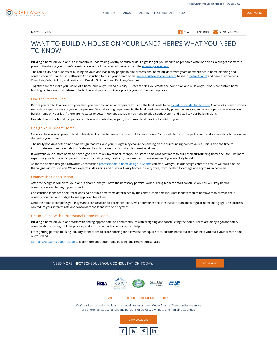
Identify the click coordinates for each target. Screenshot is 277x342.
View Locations (138, 319)
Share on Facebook (194, 32)
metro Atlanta (198, 76)
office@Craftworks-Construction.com (206, 3)
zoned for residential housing (190, 105)
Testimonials (164, 13)
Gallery (143, 13)
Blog (182, 13)
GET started (210, 263)
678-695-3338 (233, 3)
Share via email (226, 32)
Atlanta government (155, 66)
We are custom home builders (156, 76)
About (128, 13)
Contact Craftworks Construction (53, 242)
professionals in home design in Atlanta (125, 164)
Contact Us (254, 13)
